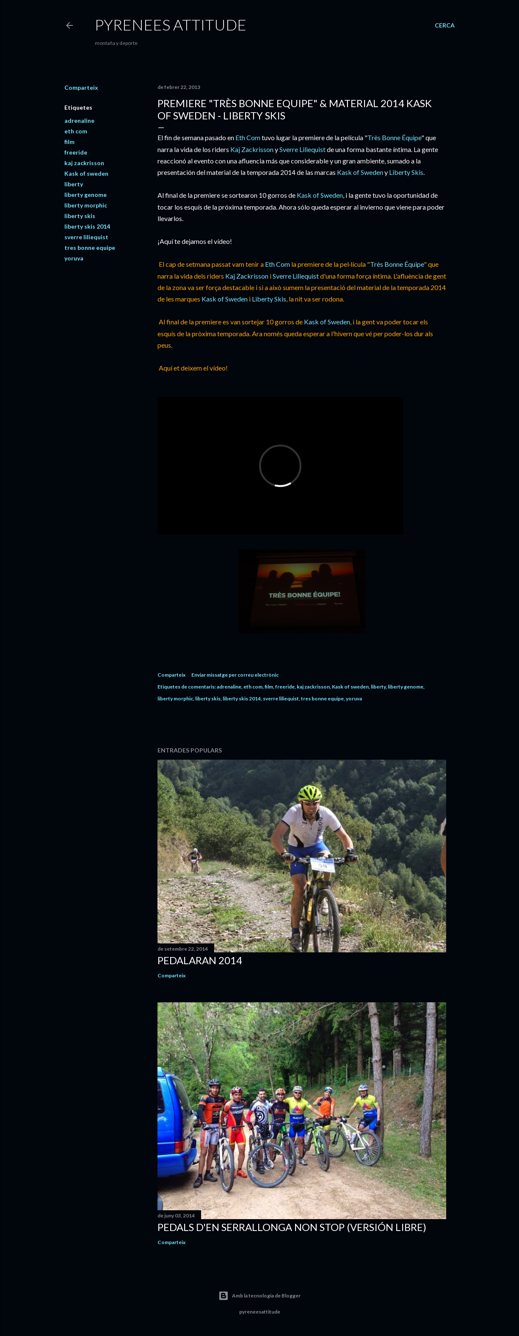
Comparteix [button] (81, 87)
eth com (75, 131)
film (69, 141)
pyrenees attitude (170, 24)
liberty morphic (85, 205)
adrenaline (79, 120)
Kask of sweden (86, 173)
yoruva (73, 258)
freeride (75, 152)
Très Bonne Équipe (394, 137)
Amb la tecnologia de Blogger (259, 1296)
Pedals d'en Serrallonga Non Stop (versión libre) (291, 1227)
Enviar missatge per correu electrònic (235, 675)
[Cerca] (445, 25)
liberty (73, 184)
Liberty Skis (406, 172)
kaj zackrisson (84, 162)
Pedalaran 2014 (199, 960)
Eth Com (247, 137)
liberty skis (79, 215)
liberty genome (85, 194)
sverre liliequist (86, 237)
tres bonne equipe (89, 247)
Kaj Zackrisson (251, 149)
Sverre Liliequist (302, 149)
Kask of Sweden (360, 172)
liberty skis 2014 (87, 226)
